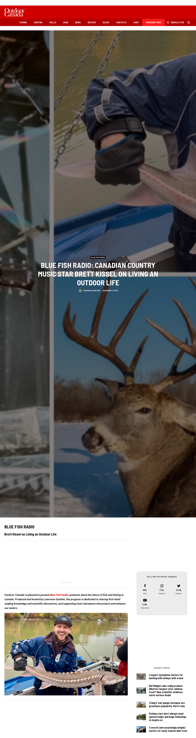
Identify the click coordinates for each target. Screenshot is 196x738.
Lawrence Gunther (91, 291)
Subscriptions (153, 22)
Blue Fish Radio (98, 257)
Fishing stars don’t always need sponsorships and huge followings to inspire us (167, 718)
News (78, 22)
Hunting (38, 22)
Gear (65, 22)
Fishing (23, 22)
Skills (52, 22)
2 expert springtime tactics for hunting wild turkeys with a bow (166, 676)
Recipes (92, 22)
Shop (136, 22)
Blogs (106, 22)
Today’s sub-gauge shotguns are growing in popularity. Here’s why (167, 705)
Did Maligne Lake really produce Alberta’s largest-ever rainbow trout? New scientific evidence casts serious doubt (166, 690)
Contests (121, 22)
